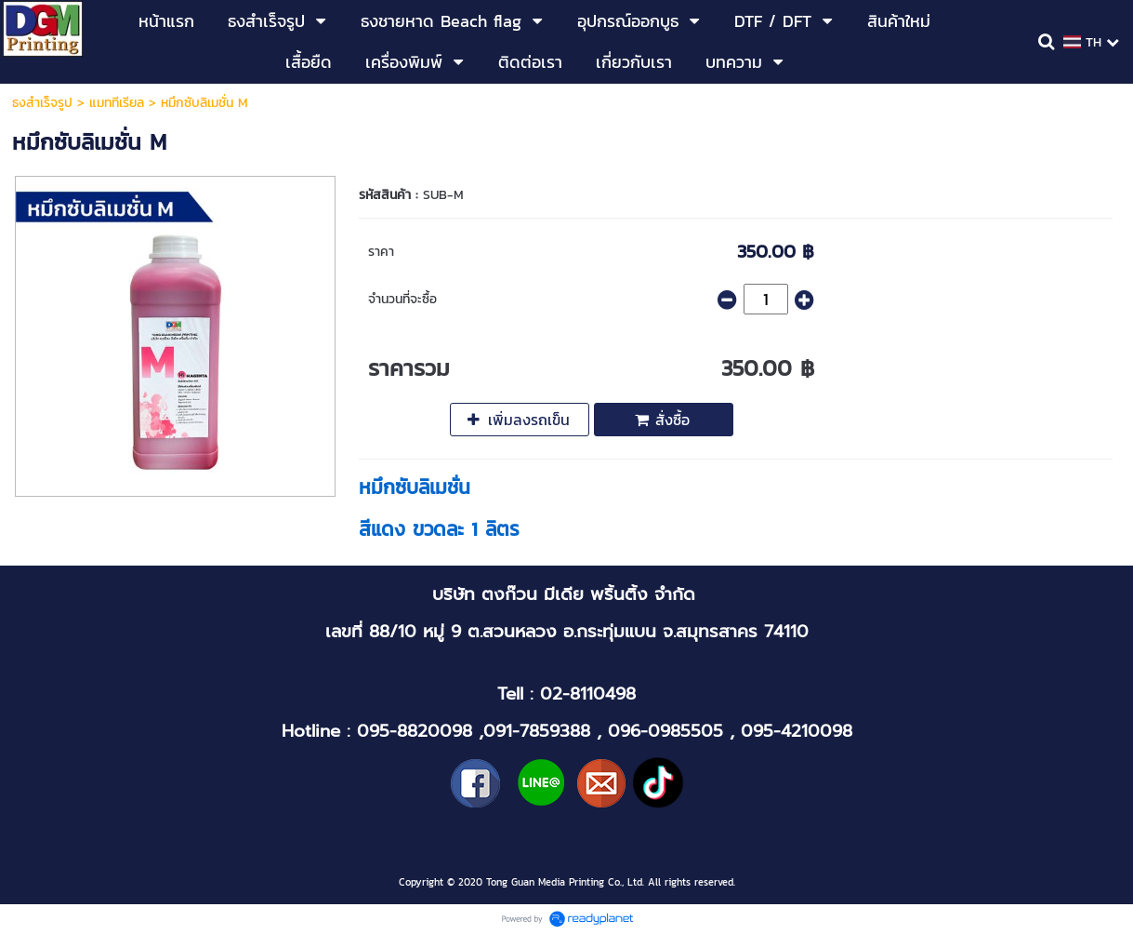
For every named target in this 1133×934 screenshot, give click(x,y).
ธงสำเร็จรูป (42, 103)
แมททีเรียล (116, 103)
